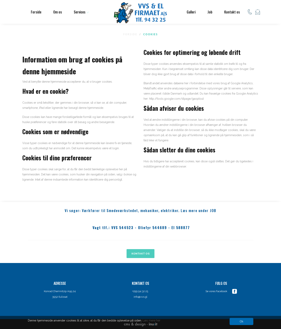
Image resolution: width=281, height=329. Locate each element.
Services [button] (81, 11)
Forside (36, 11)
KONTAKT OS (140, 253)
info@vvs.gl (140, 296)
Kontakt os (232, 11)
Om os (57, 11)
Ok (241, 321)
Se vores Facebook (216, 291)
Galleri (191, 11)
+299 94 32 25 (140, 291)
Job (209, 11)
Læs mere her (151, 320)
